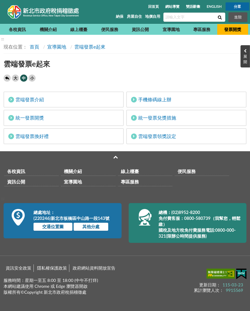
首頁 (33, 46)
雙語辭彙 (193, 6)
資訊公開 (140, 29)
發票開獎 (232, 29)
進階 (238, 17)
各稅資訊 (17, 29)
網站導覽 (172, 6)
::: (2, 4)
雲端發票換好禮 (28, 136)
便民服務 (109, 29)
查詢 (219, 17)
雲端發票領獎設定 (153, 136)
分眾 (237, 6)
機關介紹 (48, 29)
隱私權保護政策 (52, 268)
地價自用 (152, 16)
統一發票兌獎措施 (153, 118)
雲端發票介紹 (26, 99)
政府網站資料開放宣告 (94, 268)
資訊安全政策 (18, 268)
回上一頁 (7, 78)
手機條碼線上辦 (151, 99)
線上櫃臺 (78, 29)
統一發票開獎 (26, 118)
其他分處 (90, 226)
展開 (245, 59)
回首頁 (153, 6)
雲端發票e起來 (89, 46)
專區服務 (201, 29)
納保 (119, 16)
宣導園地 (171, 29)
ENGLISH (214, 6)
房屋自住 (134, 16)
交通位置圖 (53, 226)
